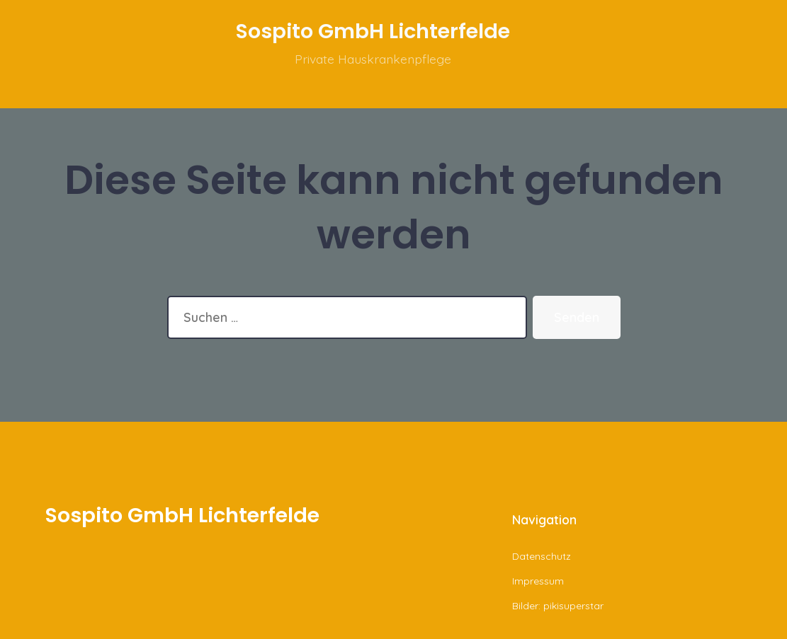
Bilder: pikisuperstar (558, 605)
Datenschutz (541, 556)
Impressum (538, 581)
